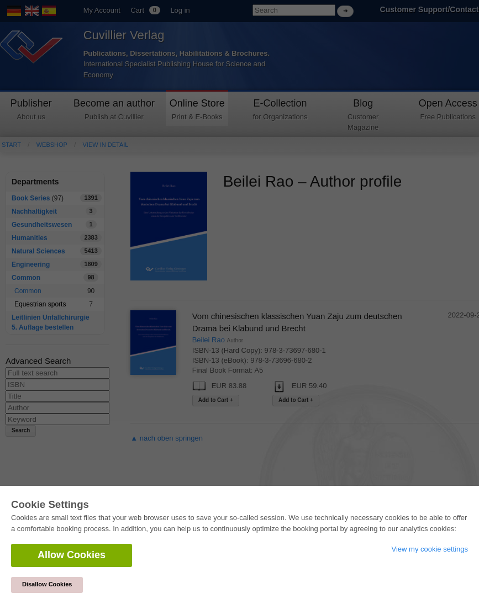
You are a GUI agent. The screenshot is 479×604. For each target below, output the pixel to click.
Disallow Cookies (47, 584)
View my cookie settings (430, 549)
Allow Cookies (72, 554)
